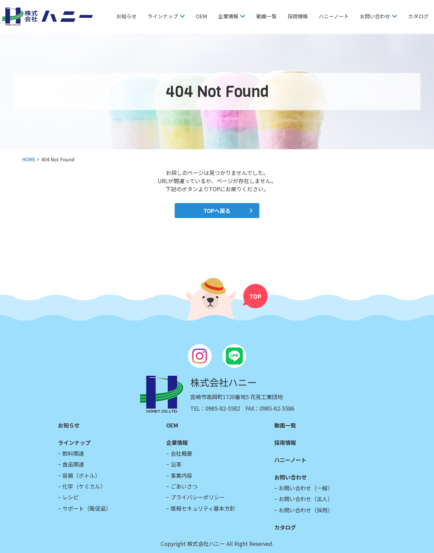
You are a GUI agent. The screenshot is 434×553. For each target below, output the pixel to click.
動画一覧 (266, 16)
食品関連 (73, 464)
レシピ (70, 497)
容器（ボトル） (81, 475)
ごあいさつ (184, 486)
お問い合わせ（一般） (306, 488)
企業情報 (228, 16)
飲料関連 (73, 453)
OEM (201, 16)
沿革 (176, 464)
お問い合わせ (375, 16)
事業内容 (181, 475)
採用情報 (298, 16)
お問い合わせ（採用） (306, 510)
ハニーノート (334, 16)
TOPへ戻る (217, 210)
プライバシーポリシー (198, 497)
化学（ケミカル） (84, 486)
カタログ (418, 16)
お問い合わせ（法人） (306, 499)
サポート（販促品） (86, 508)
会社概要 (181, 453)
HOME (29, 159)
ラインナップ (162, 16)
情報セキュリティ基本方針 (203, 508)
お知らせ (126, 16)
